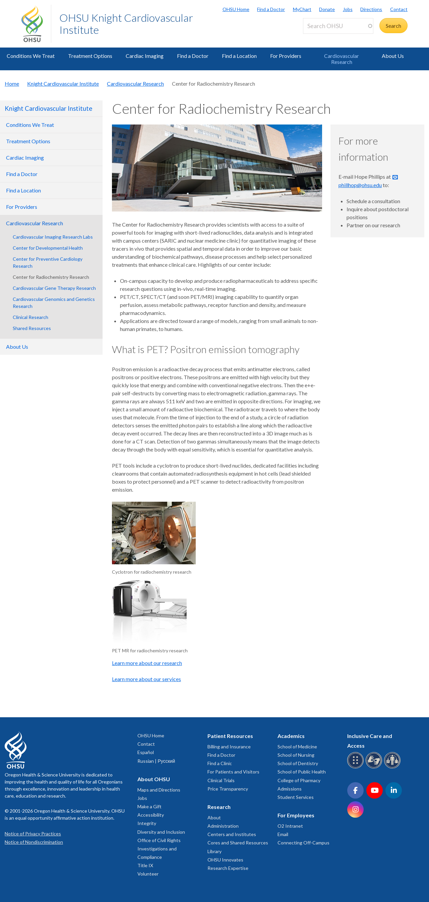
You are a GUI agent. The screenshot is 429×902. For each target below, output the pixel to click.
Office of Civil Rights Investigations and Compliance (159, 848)
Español (145, 752)
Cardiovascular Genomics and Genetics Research (54, 302)
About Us (393, 56)
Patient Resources (230, 736)
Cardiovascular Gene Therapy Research (54, 288)
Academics (291, 736)
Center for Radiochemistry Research (51, 277)
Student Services (296, 797)
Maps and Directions (158, 790)
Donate (327, 9)
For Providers (285, 56)
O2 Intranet (290, 826)
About (214, 817)
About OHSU (153, 779)
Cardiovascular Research (341, 59)
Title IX (145, 865)
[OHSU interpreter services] (393, 767)
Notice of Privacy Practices (33, 833)
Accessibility (150, 815)
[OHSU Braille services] (356, 767)
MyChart (302, 9)
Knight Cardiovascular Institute (63, 83)
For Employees (296, 815)
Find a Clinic (219, 763)
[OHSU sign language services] (375, 767)
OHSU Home (236, 9)
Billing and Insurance (229, 746)
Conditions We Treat (31, 56)
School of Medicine (297, 746)
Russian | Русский (156, 761)
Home (12, 83)
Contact (399, 9)
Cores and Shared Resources (237, 842)
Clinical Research (30, 317)
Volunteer (148, 874)
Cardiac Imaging (145, 56)
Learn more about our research (147, 663)
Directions (371, 9)
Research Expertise (227, 868)
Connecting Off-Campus (303, 842)
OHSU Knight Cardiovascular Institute (126, 23)
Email (283, 834)
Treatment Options (90, 56)
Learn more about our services (146, 679)
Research (219, 807)
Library (214, 851)
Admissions (290, 789)
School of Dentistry (298, 763)
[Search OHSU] (338, 26)
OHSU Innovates (225, 860)
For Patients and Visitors (233, 771)
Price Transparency (227, 789)
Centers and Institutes (231, 834)
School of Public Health (302, 771)
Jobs (348, 9)
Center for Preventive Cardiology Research (47, 262)
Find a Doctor (271, 9)
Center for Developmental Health (48, 248)
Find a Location (239, 56)
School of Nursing (296, 755)
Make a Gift (149, 806)
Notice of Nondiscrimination (34, 842)
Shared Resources (32, 328)
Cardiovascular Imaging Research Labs (53, 237)
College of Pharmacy (299, 780)
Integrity (146, 823)
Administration (223, 826)
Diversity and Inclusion (161, 832)
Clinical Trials (221, 780)
